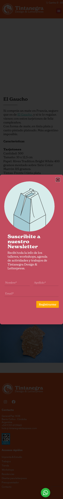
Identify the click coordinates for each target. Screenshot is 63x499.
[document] (31, 249)
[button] (59, 180)
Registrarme (48, 304)
